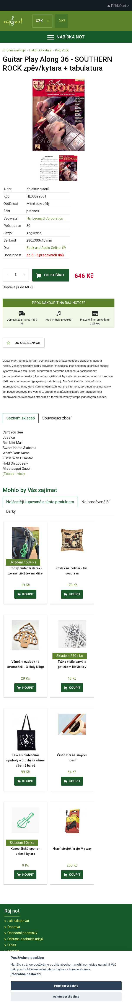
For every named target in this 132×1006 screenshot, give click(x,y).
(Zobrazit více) (14, 474)
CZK (42, 21)
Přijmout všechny (66, 985)
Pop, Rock (61, 50)
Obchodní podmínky (22, 933)
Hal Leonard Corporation (44, 218)
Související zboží (56, 418)
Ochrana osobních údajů (25, 939)
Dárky (11, 511)
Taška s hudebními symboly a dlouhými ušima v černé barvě (25, 760)
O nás (11, 945)
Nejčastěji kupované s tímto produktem (40, 502)
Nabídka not (66, 37)
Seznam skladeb (20, 418)
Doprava (13, 927)
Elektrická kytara (40, 50)
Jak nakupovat (18, 921)
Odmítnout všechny (66, 996)
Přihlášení (118, 6)
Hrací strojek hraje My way (72, 849)
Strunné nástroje (14, 50)
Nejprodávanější (95, 502)
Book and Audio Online (46, 248)
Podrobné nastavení (26, 974)
